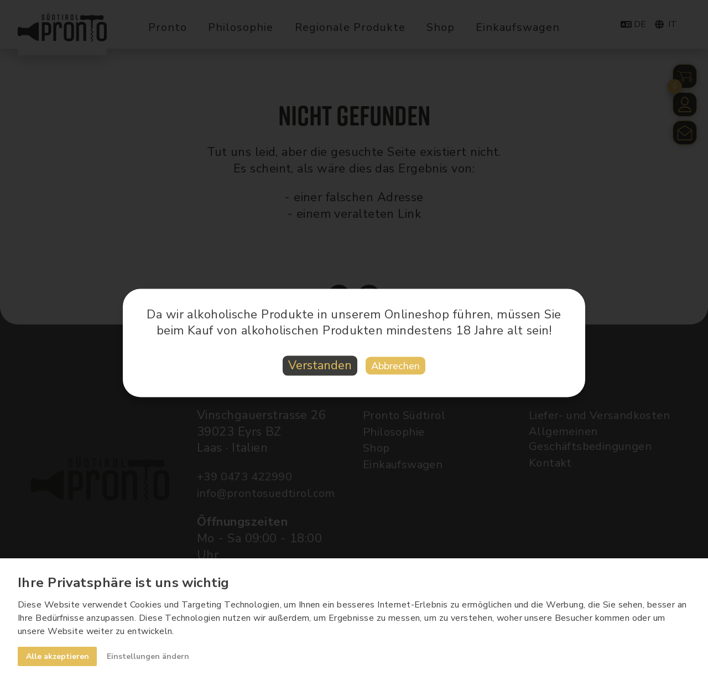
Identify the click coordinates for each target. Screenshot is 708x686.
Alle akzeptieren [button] (58, 656)
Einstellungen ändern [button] (151, 656)
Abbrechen (400, 366)
